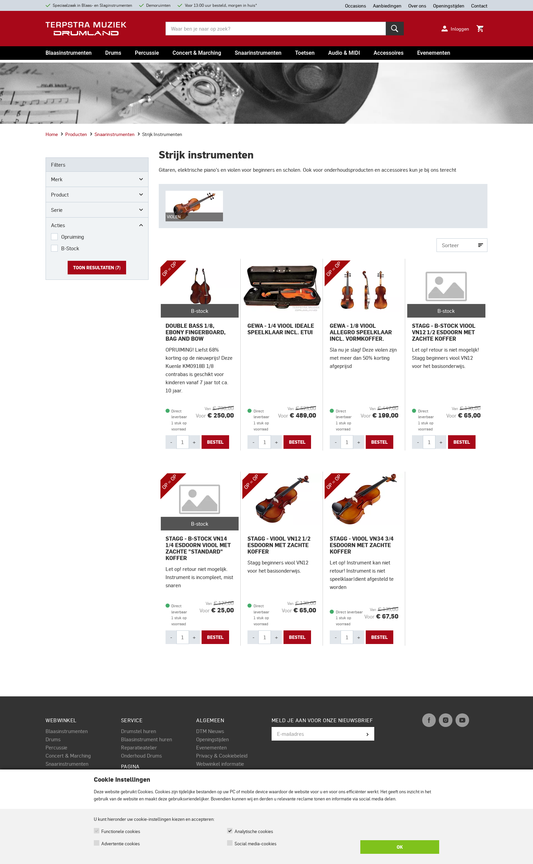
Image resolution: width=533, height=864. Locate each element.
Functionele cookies (120, 831)
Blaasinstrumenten (68, 53)
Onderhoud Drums (141, 755)
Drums (113, 53)
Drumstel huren (138, 731)
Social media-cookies (255, 843)
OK (400, 847)
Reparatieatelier (139, 747)
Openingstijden (212, 739)
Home (52, 134)
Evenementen (433, 53)
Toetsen (304, 53)
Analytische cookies (254, 831)
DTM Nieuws (210, 731)
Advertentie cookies (120, 843)
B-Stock (70, 248)
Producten (74, 134)
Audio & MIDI (344, 53)
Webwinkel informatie (220, 763)
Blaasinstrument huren (146, 739)
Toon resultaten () (97, 267)
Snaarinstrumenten (258, 53)
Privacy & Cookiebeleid (221, 755)
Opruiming (72, 236)
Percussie (147, 53)
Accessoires (388, 53)
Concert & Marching (197, 53)
